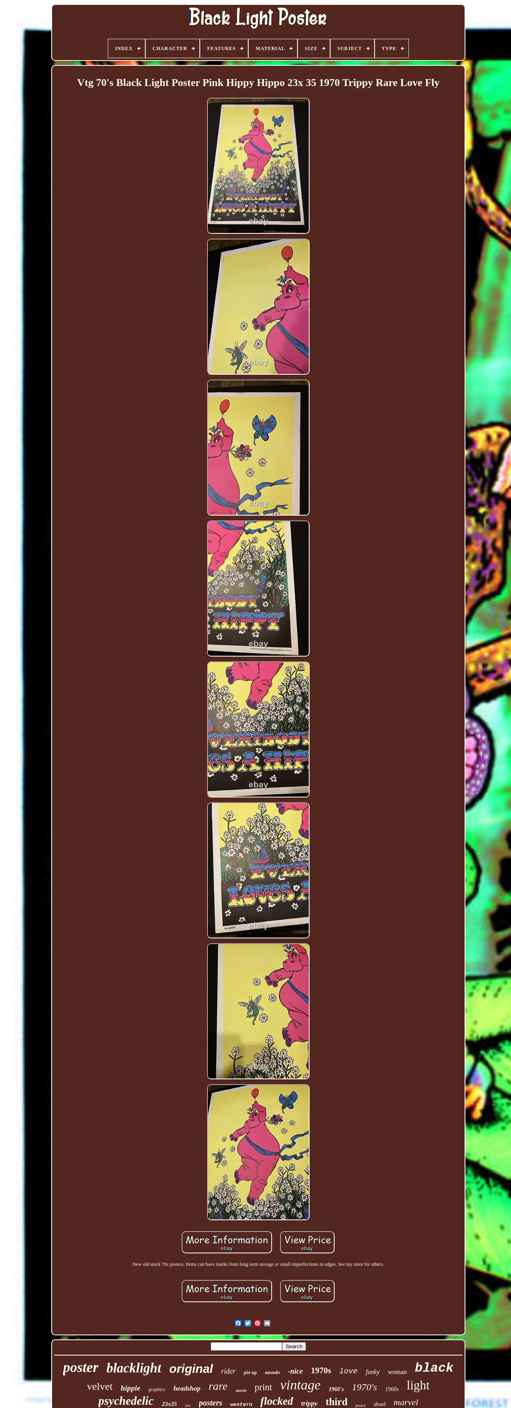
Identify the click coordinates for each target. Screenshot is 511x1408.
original (191, 1368)
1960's (336, 1389)
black (434, 1368)
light (418, 1385)
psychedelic (126, 1400)
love (348, 1371)
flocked (276, 1401)
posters (210, 1402)
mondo (272, 1372)
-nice (295, 1371)
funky (373, 1371)
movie (241, 1390)
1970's (364, 1387)
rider (228, 1371)
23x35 (169, 1404)
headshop (187, 1388)
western (241, 1405)
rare (218, 1386)
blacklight (134, 1368)
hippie (130, 1388)
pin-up (250, 1372)
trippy (309, 1403)
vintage (300, 1384)
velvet (100, 1386)
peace (361, 1405)
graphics (157, 1389)
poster (80, 1367)
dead (379, 1404)
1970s (321, 1370)
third (337, 1401)
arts (188, 1405)
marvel (406, 1402)
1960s (391, 1389)
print (263, 1387)
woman (397, 1371)
